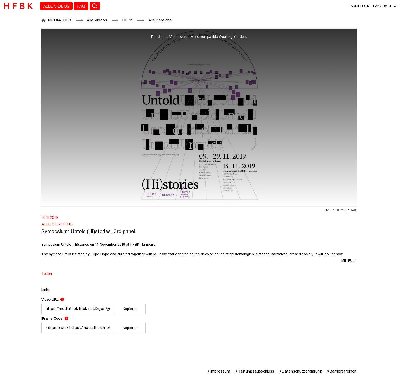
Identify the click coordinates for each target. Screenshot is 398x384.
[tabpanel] (199, 309)
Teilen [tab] (46, 274)
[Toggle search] (95, 6)
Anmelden (360, 6)
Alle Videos (97, 20)
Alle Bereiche (160, 20)
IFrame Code (54, 319)
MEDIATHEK (60, 20)
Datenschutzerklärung (300, 371)
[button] (383, 6)
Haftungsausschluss (254, 371)
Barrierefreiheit (342, 371)
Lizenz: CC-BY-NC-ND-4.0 (340, 210)
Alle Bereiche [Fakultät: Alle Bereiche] (57, 224)
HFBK (127, 20)
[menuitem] (56, 6)
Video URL (52, 299)
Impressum (218, 371)
